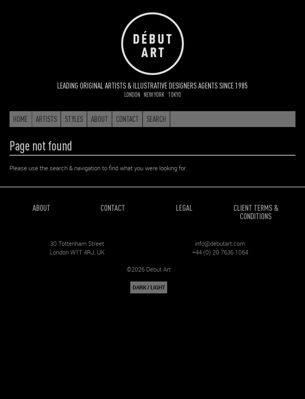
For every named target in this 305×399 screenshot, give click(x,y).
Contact (112, 207)
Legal (184, 207)
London (132, 94)
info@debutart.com (220, 243)
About (41, 207)
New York (154, 94)
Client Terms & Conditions (256, 211)
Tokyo (174, 94)
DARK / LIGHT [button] (149, 287)
